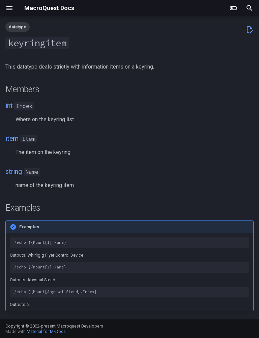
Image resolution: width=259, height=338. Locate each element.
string (13, 171)
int (8, 106)
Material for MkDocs (46, 331)
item (12, 138)
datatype (17, 26)
